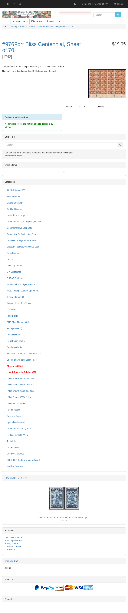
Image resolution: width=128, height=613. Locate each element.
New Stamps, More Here (16, 478)
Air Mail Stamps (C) (16, 190)
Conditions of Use (13, 546)
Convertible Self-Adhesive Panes (22, 234)
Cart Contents (20, 21)
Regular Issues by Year (17, 435)
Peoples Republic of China (19, 303)
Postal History (13, 334)
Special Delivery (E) (16, 422)
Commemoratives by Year (19, 428)
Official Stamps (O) (15, 297)
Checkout (37, 21)
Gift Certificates (14, 272)
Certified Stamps (14, 209)
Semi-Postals (13, 410)
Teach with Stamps (13, 537)
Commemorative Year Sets (19, 228)
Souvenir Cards (14, 416)
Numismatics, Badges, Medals (21, 284)
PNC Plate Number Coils (18, 322)
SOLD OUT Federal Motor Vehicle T (23, 460)
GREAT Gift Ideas (15, 278)
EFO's (10, 259)
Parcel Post (12, 309)
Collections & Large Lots (18, 215)
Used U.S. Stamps (15, 454)
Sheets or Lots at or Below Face (22, 360)
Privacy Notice (11, 543)
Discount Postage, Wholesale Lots (23, 247)
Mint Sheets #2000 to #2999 (20, 391)
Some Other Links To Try (96, 4)
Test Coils (11, 441)
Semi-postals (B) (14, 347)
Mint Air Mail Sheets (17, 403)
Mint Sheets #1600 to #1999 (20, 384)
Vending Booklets (15, 466)
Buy (101, 106)
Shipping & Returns (14, 540)
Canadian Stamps (15, 203)
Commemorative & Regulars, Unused (24, 221)
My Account (53, 21)
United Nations (14, 447)
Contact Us (10, 549)
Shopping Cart (11, 561)
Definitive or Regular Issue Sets (21, 240)
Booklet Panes (13, 196)
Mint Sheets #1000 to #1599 (20, 378)
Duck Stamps (13, 253)
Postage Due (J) (14, 328)
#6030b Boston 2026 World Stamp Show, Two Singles (64, 517)
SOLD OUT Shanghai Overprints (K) (23, 353)
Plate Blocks (12, 316)
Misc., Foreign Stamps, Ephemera (23, 291)
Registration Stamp (16, 341)
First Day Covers (14, 265)
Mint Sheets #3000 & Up (19, 397)
